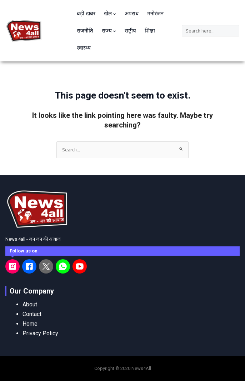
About (29, 304)
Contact (31, 314)
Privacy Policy (40, 333)
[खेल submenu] (114, 13)
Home (30, 323)
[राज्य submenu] (114, 30)
